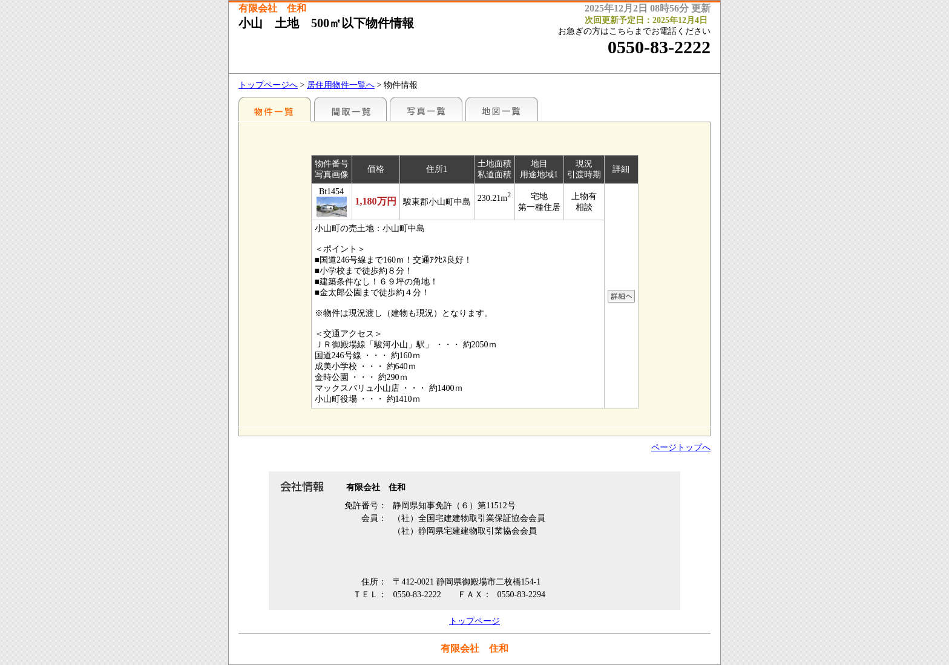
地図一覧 (501, 109)
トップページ (474, 621)
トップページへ (268, 85)
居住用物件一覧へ (341, 85)
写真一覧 (426, 109)
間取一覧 (350, 109)
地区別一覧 (274, 109)
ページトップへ (681, 447)
